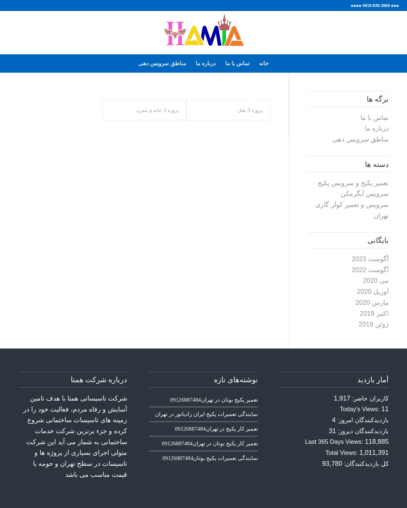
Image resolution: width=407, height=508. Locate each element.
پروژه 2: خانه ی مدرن (157, 110)
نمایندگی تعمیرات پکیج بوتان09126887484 (210, 458)
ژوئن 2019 (374, 324)
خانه (264, 63)
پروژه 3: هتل (250, 110)
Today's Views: (360, 409)
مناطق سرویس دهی (162, 63)
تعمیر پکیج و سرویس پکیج (353, 183)
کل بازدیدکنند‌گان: (365, 463)
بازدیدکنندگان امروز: (362, 420)
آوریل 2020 (373, 291)
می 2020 (376, 280)
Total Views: (342, 452)
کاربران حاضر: (369, 398)
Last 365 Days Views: (335, 441)
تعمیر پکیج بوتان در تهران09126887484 (214, 399)
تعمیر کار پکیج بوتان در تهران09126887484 (210, 443)
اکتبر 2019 (374, 313)
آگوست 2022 (370, 270)
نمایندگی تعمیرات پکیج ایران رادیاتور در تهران (206, 414)
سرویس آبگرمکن (365, 193)
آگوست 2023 (370, 259)
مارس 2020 (372, 302)
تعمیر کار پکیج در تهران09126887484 (216, 428)
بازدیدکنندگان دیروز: (362, 431)
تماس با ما (237, 63)
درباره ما (206, 63)
